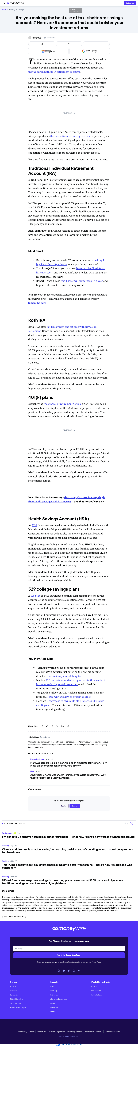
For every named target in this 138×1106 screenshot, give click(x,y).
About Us (13, 986)
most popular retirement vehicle (62, 404)
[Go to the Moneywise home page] (16, 3)
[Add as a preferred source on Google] (90, 51)
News (52, 986)
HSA (34, 525)
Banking (53, 1003)
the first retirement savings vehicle (70, 136)
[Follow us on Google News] (48, 51)
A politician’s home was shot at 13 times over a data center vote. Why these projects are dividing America (68, 776)
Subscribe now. (37, 303)
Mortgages (54, 1008)
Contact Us (14, 995)
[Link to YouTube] (79, 971)
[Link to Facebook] (64, 971)
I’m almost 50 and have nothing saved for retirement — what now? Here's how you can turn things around (68, 836)
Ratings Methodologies (18, 1008)
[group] (69, 857)
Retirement (54, 995)
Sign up (75, 806)
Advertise (13, 991)
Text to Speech (89, 1032)
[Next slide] (131, 823)
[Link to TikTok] (69, 971)
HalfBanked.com (96, 995)
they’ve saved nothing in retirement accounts (54, 72)
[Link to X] (74, 971)
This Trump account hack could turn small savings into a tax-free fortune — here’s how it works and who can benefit (67, 866)
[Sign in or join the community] (130, 3)
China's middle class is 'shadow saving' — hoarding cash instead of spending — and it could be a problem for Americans (67, 851)
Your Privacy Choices (69, 1045)
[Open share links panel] (69, 43)
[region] (69, 857)
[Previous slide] (126, 823)
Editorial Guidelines (16, 999)
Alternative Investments (58, 999)
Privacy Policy (96, 962)
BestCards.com (96, 991)
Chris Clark (37, 38)
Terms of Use (67, 962)
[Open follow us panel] (96, 43)
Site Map (99, 1032)
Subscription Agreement (80, 962)
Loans (52, 1012)
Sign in (63, 806)
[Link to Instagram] (59, 971)
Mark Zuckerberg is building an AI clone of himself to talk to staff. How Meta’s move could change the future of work (68, 764)
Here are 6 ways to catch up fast (64, 676)
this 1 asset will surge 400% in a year (82, 281)
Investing (53, 991)
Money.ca (94, 986)
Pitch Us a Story (15, 1003)
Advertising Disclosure (74, 1032)
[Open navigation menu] (3, 3)
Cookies (31, 1032)
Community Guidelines (112, 1032)
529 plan (35, 595)
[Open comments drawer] (41, 43)
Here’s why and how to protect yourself (68, 697)
